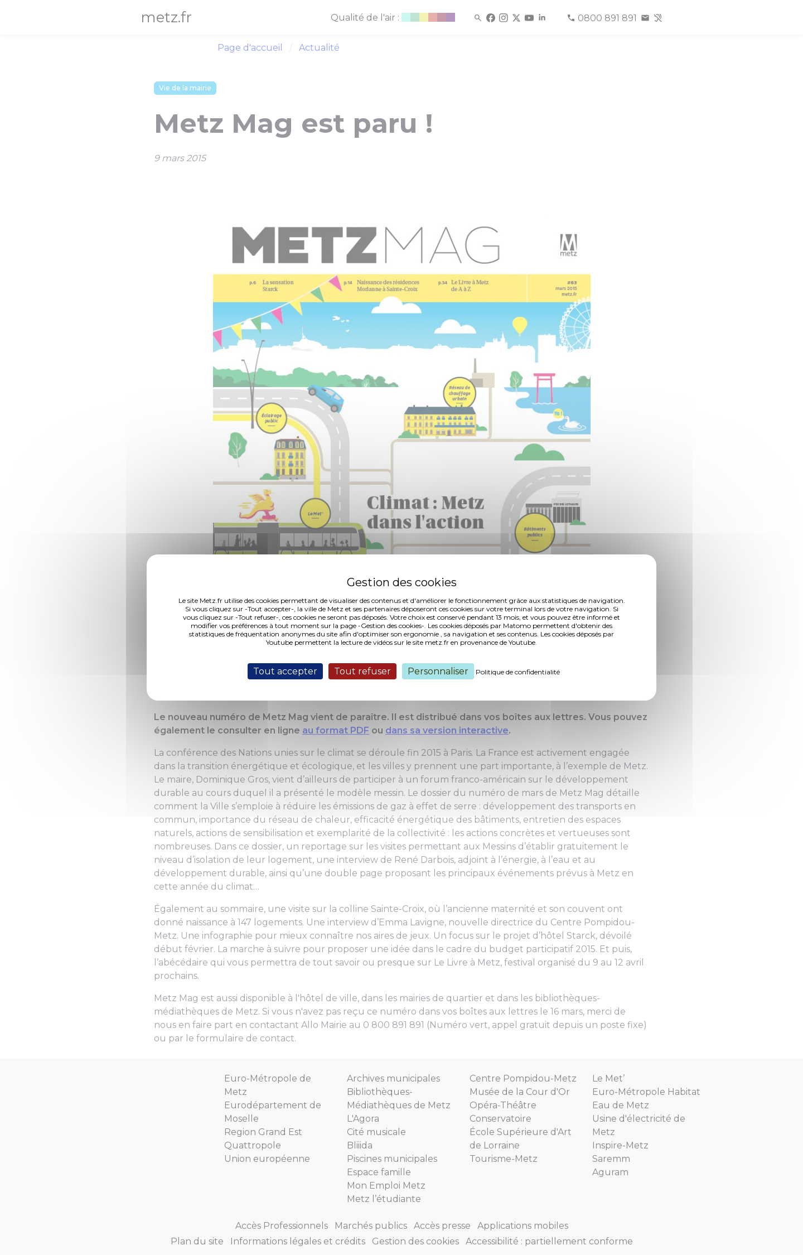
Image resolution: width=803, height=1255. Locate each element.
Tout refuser (362, 671)
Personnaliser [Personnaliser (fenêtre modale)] (438, 671)
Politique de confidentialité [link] (518, 672)
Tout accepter (285, 671)
